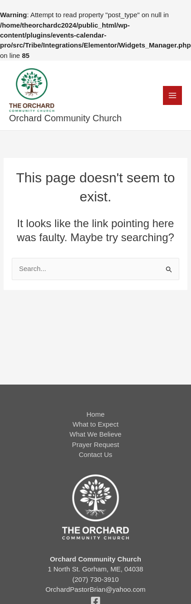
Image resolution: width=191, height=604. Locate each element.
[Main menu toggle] (172, 95)
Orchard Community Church (65, 118)
